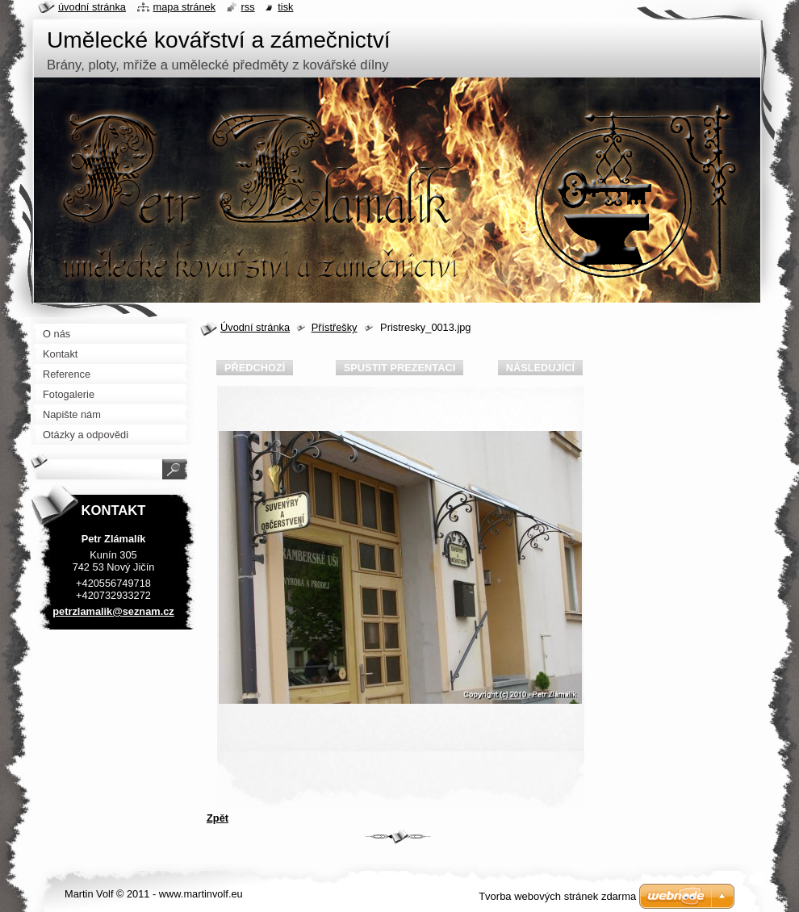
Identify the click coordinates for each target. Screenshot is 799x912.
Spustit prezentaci (399, 368)
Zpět (217, 818)
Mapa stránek (184, 7)
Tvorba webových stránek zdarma (557, 896)
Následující (540, 368)
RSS (248, 7)
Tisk (285, 7)
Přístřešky (335, 327)
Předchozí (254, 368)
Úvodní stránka (255, 327)
